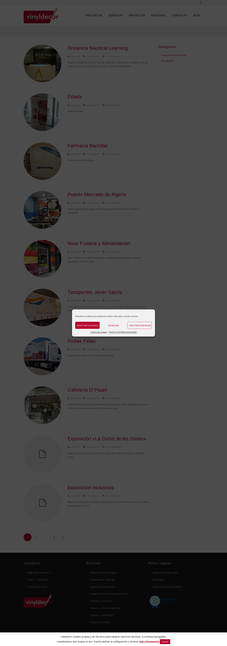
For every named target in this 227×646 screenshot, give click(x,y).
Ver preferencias (140, 325)
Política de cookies (98, 332)
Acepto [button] (165, 641)
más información (149, 641)
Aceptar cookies (87, 325)
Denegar (113, 325)
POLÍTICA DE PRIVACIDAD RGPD (123, 332)
